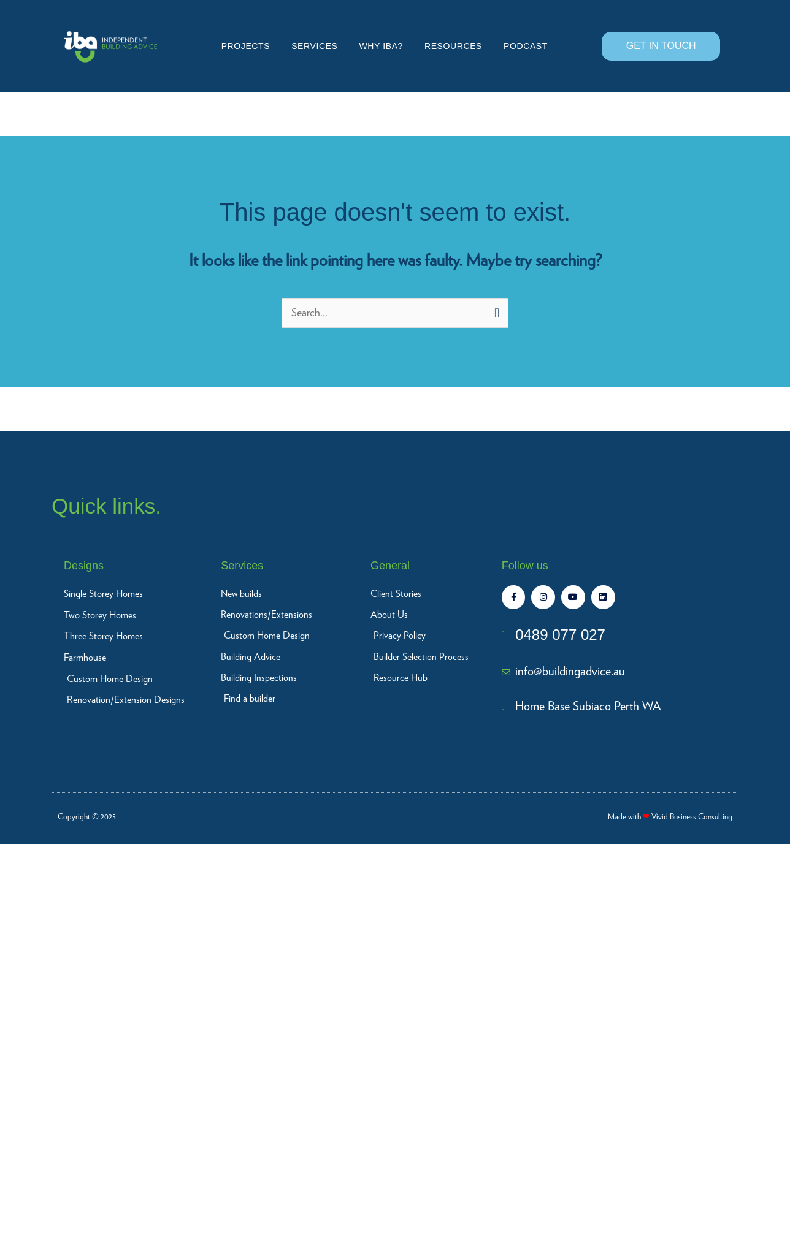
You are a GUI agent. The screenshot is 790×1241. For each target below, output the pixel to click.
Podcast (526, 46)
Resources (453, 46)
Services (314, 46)
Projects (245, 46)
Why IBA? (381, 46)
